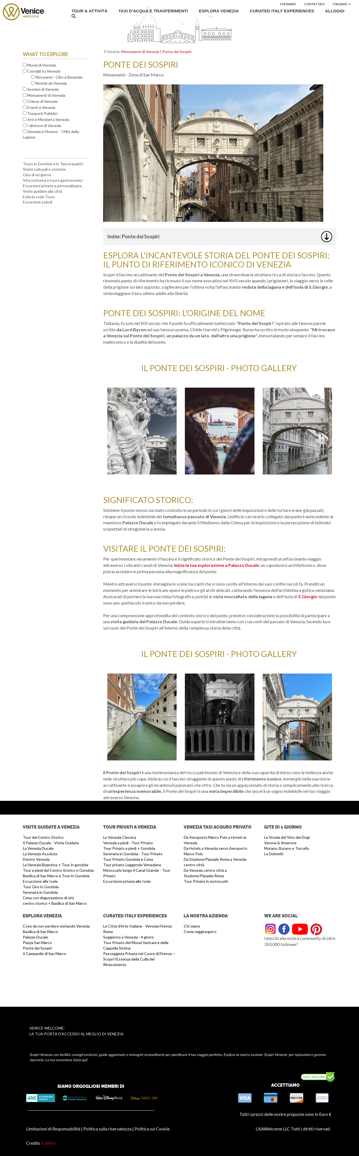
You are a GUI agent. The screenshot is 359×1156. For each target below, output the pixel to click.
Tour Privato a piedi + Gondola (129, 848)
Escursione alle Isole (40, 881)
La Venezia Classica (119, 837)
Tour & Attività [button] (90, 11)
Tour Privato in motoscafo (206, 881)
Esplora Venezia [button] (219, 11)
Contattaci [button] (314, 4)
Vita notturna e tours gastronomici (53, 180)
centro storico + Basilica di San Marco (55, 903)
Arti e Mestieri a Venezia (48, 119)
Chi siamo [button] (288, 4)
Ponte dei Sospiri (176, 51)
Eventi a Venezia (41, 107)
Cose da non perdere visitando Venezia (56, 926)
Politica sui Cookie (152, 1128)
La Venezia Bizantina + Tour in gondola (55, 864)
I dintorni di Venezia (44, 125)
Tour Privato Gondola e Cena (128, 859)
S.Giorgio (308, 596)
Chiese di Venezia (42, 101)
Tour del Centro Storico (43, 837)
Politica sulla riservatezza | (108, 1128)
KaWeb (48, 1143)
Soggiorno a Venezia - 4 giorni (128, 937)
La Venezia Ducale (38, 848)
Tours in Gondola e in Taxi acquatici (53, 163)
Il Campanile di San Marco (44, 953)
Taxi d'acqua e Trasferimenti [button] (153, 11)
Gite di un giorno (37, 174)
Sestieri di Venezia (43, 89)
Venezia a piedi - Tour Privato (128, 842)
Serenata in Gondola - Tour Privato (133, 853)
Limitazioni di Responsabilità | (54, 1128)
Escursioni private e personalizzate (52, 185)
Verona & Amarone (280, 842)
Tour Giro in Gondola (41, 886)
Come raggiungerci (200, 931)
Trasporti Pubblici (42, 113)
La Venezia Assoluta (40, 853)
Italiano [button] (342, 4)
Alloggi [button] (334, 11)
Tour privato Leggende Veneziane (132, 864)
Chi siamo (192, 926)
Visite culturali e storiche (44, 169)
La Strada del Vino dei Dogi (287, 837)
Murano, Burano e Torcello (286, 848)
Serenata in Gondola (40, 892)
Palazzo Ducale (35, 937)
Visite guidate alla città (42, 191)
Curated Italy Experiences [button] (282, 11)
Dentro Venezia (36, 859)
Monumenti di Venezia (46, 95)
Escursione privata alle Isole (127, 881)
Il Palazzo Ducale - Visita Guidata (51, 842)
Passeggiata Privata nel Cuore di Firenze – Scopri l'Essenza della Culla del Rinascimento (139, 959)
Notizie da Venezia (51, 83)
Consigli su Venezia (43, 71)
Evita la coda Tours (39, 196)
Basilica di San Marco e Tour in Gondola (56, 875)
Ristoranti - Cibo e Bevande (59, 77)
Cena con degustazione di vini (48, 897)
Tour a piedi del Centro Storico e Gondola (58, 870)
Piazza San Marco (37, 942)
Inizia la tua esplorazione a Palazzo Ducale (216, 565)
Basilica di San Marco (40, 931)
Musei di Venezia (41, 65)
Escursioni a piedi (37, 202)
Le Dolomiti (273, 853)
